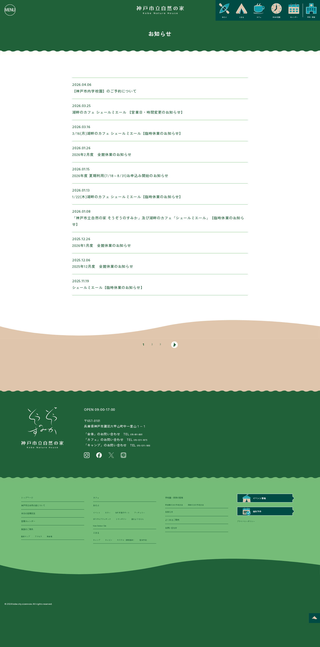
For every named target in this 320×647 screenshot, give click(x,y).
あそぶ (97, 509)
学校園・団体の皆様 (178, 499)
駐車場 (56, 549)
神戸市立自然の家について (38, 509)
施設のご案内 (29, 540)
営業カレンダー (31, 530)
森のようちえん (121, 535)
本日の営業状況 (31, 519)
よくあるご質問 (175, 528)
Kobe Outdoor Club (103, 544)
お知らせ (171, 518)
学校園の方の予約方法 (177, 508)
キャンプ (98, 562)
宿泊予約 (98, 571)
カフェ (97, 499)
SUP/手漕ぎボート (130, 518)
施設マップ (27, 549)
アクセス (43, 549)
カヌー (111, 518)
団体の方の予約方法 (205, 508)
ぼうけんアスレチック (125, 527)
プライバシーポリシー (249, 527)
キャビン (113, 562)
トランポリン (100, 535)
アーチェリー (100, 527)
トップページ (29, 499)
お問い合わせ (173, 538)
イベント (98, 518)
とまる (97, 553)
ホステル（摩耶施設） (134, 562)
